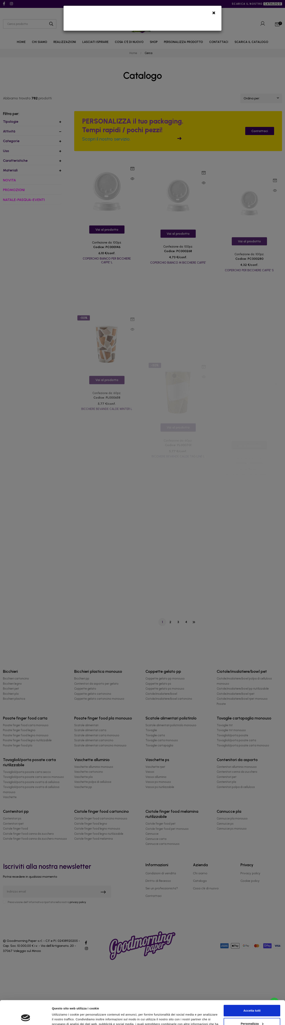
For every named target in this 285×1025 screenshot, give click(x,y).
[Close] (214, 14)
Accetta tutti (252, 988)
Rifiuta (252, 1014)
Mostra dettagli (62, 1017)
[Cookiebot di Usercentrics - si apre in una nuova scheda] (25, 1017)
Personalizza (252, 1001)
